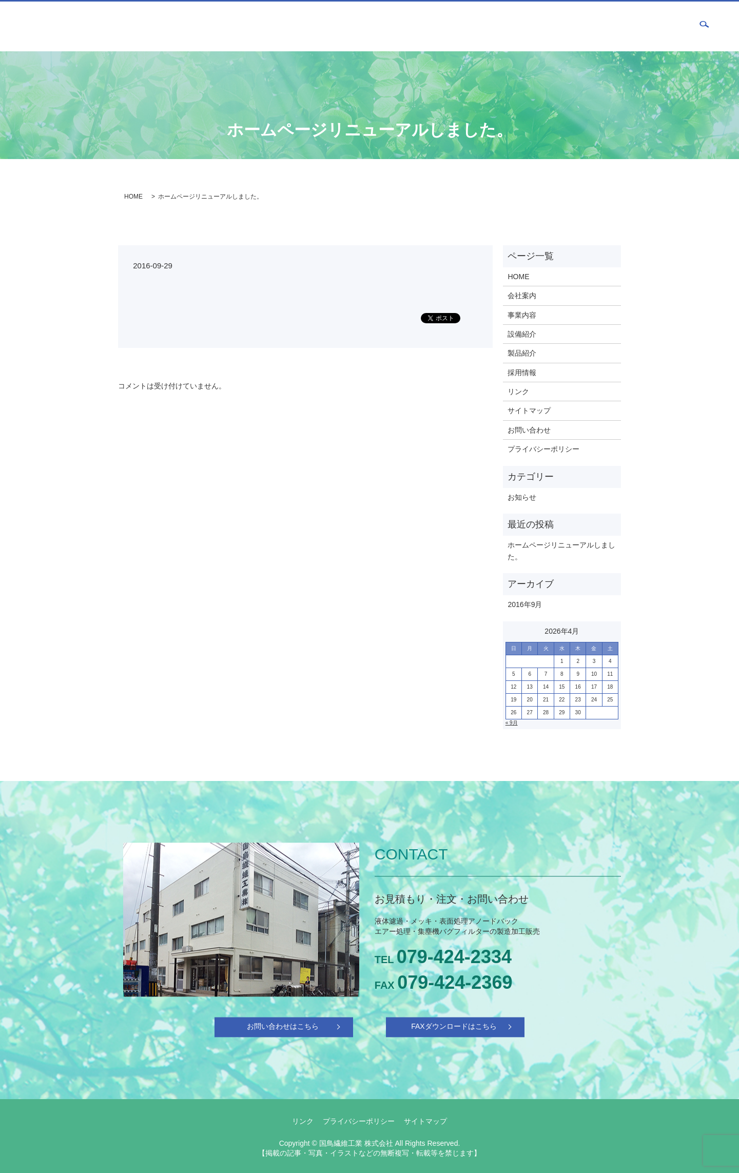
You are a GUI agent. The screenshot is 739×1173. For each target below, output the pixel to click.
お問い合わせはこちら (283, 1027)
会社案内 (463, 26)
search (704, 26)
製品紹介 (580, 26)
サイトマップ (529, 410)
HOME (428, 26)
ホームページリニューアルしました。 (561, 550)
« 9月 (511, 723)
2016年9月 (525, 604)
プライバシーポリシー (543, 449)
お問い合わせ (664, 26)
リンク (518, 391)
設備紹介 (541, 26)
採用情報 (619, 26)
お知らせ (522, 497)
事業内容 (502, 26)
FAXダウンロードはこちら (453, 1027)
